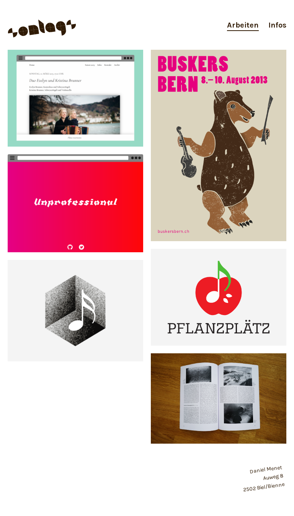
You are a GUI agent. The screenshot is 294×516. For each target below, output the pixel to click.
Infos (277, 25)
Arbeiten (243, 25)
